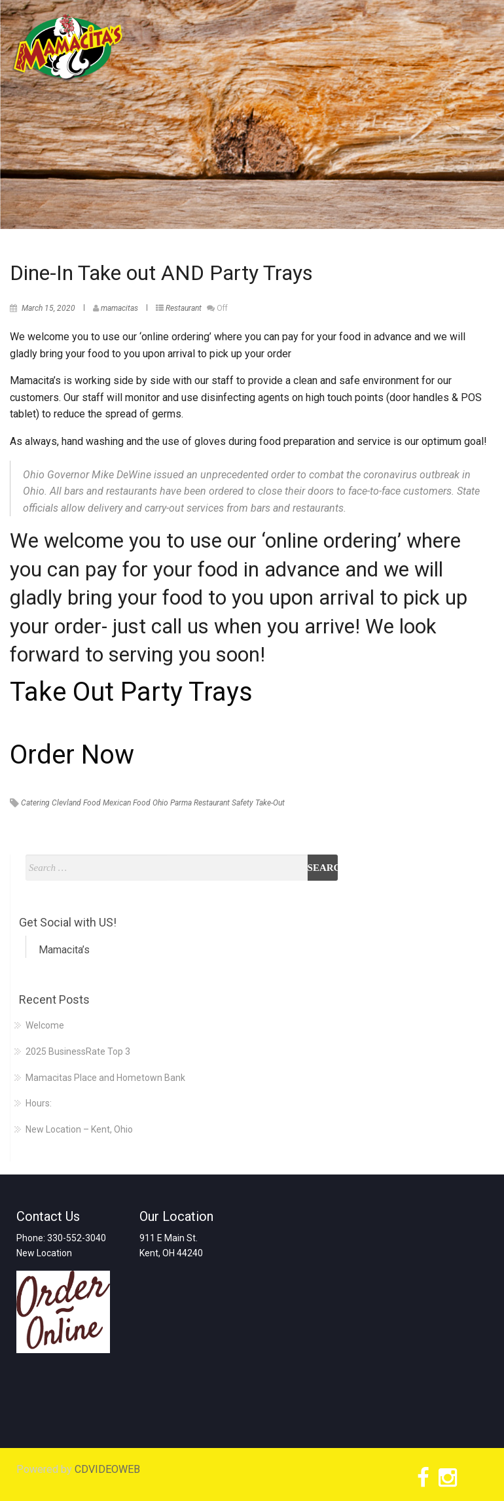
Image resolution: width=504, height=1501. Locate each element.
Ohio (160, 802)
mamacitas (119, 308)
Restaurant (184, 308)
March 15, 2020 (48, 308)
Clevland (66, 802)
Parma (181, 802)
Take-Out (270, 802)
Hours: (39, 1103)
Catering (35, 802)
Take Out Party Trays (131, 692)
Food (92, 802)
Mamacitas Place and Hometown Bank (105, 1077)
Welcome (45, 1025)
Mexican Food (127, 802)
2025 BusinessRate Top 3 (78, 1051)
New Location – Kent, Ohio (79, 1129)
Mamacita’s (64, 950)
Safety (242, 802)
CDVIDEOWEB (107, 1469)
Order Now (72, 754)
